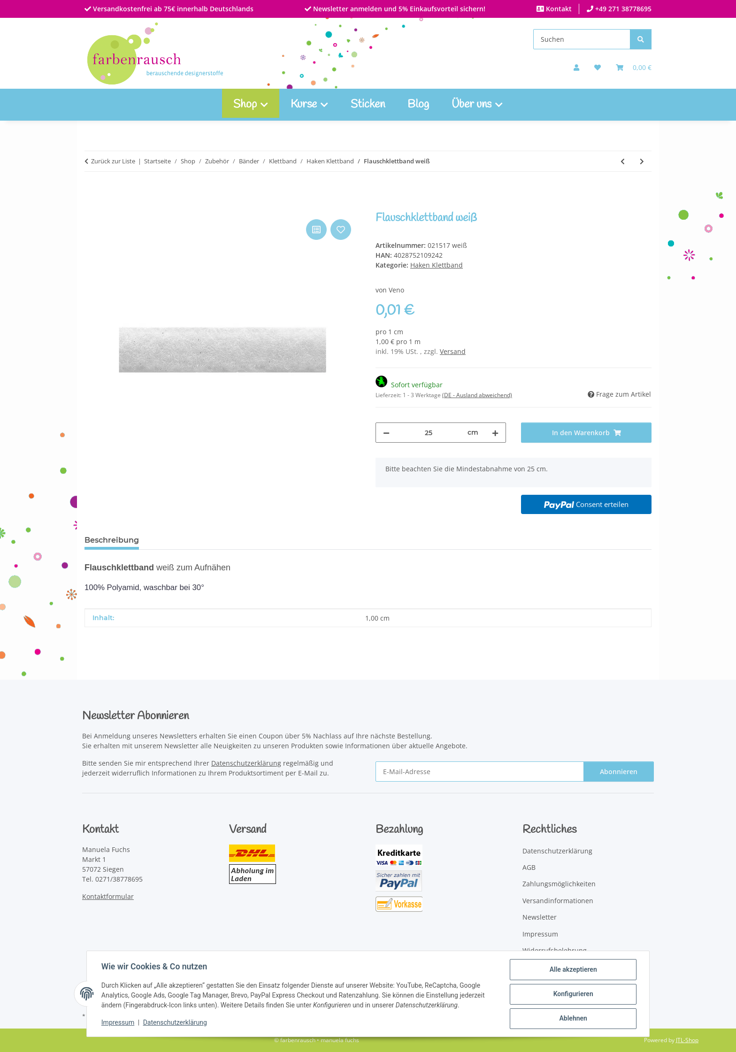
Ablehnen (572, 1018)
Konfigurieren (572, 994)
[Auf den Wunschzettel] (340, 229)
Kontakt (558, 8)
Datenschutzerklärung (175, 1023)
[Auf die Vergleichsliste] (316, 229)
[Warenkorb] (633, 67)
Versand (453, 351)
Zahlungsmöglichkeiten (559, 883)
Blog (418, 104)
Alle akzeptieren (572, 970)
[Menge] (428, 432)
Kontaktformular (108, 896)
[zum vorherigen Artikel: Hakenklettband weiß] (622, 161)
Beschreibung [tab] (111, 540)
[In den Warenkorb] (92, 206)
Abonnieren (618, 771)
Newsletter (539, 917)
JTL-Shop (687, 1040)
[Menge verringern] (386, 432)
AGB (529, 867)
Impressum (118, 1023)
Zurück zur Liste (113, 161)
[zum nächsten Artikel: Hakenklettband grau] (642, 161)
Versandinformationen (557, 900)
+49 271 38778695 (622, 8)
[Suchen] (581, 39)
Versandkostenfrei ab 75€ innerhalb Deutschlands (172, 8)
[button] (576, 67)
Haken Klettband (436, 265)
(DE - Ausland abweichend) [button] (477, 395)
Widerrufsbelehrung (554, 950)
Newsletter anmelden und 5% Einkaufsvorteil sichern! (398, 8)
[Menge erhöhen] (495, 432)
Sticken (368, 104)
